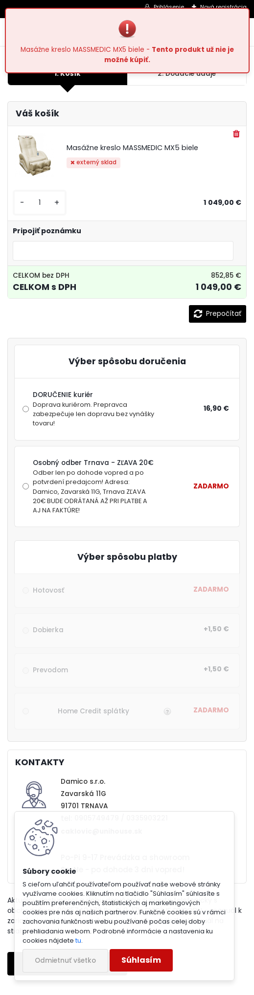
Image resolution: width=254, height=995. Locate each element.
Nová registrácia (223, 7)
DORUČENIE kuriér (95, 409)
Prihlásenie (169, 7)
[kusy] (40, 202)
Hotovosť (48, 590)
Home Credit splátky (93, 711)
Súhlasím (141, 960)
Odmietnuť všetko (65, 960)
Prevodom (50, 670)
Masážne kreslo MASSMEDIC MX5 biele (132, 148)
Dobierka (48, 630)
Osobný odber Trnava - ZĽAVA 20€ (95, 486)
